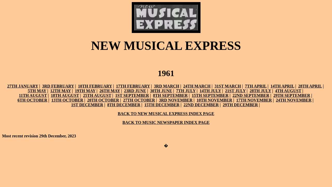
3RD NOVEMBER (175, 100)
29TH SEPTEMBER (291, 95)
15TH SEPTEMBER (210, 95)
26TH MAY (109, 91)
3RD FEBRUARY (58, 86)
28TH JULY (260, 91)
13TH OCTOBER (67, 100)
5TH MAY (37, 91)
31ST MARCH (228, 86)
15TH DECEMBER (162, 105)
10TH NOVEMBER (214, 100)
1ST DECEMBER (87, 105)
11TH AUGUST (33, 95)
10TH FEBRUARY (95, 86)
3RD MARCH (166, 86)
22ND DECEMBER (201, 105)
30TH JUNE (161, 91)
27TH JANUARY (22, 86)
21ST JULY (235, 91)
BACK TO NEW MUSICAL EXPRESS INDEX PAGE (166, 113)
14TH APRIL (282, 86)
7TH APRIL (255, 86)
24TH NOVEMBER (294, 100)
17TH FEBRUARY (133, 86)
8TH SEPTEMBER (170, 95)
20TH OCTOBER (103, 100)
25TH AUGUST (97, 95)
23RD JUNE (135, 91)
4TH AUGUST (288, 91)
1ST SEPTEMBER (132, 95)
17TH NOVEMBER (254, 100)
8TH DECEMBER (123, 105)
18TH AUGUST (65, 95)
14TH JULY (210, 91)
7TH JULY (186, 91)
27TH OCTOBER (139, 100)
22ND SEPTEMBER (251, 95)
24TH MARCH (196, 86)
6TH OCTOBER (32, 100)
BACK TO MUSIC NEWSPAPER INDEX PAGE (166, 122)
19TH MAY (85, 91)
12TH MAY (60, 91)
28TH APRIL (310, 86)
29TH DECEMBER (240, 105)
